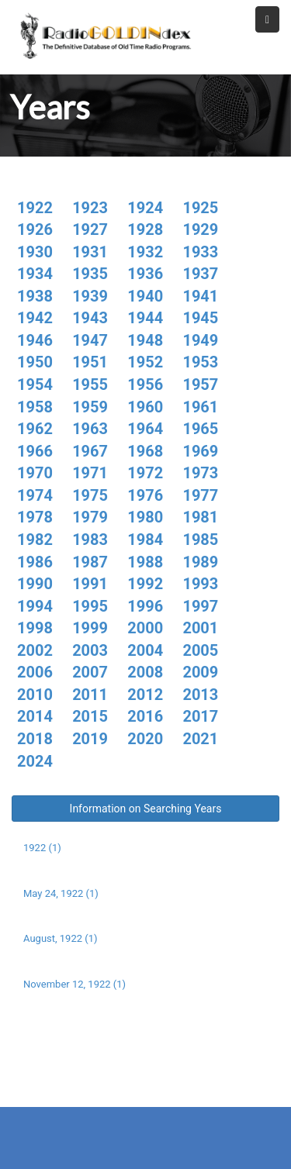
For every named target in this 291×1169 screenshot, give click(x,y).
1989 (200, 562)
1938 (35, 296)
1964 (145, 428)
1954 (35, 384)
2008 (145, 672)
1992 (145, 583)
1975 (90, 495)
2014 (35, 716)
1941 (200, 296)
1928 (145, 229)
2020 (145, 738)
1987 (90, 562)
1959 (90, 407)
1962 (35, 428)
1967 (90, 451)
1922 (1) (42, 847)
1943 (90, 318)
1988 (145, 562)
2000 (145, 628)
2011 (90, 694)
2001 (200, 628)
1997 (200, 606)
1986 (35, 562)
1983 (90, 539)
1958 (35, 407)
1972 (145, 473)
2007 (90, 672)
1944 (145, 318)
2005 (200, 650)
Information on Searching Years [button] (146, 808)
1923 (90, 207)
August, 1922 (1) (60, 938)
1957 (200, 384)
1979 (90, 517)
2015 (90, 716)
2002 (35, 650)
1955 (90, 384)
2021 (200, 738)
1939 (90, 296)
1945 (200, 318)
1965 (200, 428)
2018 (35, 738)
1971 (90, 473)
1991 (90, 583)
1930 (35, 252)
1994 (35, 606)
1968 (145, 451)
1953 (200, 362)
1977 (200, 495)
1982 (35, 539)
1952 (145, 362)
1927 (90, 229)
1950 (35, 362)
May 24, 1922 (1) (61, 893)
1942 (35, 318)
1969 (200, 451)
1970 (35, 473)
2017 (200, 716)
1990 (35, 583)
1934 (35, 273)
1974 (35, 495)
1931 (90, 252)
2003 (90, 650)
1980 (145, 517)
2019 (90, 738)
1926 (35, 229)
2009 (200, 672)
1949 (200, 340)
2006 (35, 672)
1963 (90, 428)
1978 (35, 517)
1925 (200, 207)
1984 (145, 539)
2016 (145, 716)
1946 (35, 340)
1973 (200, 473)
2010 (35, 694)
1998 (35, 628)
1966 (35, 451)
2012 (145, 694)
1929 (200, 229)
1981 (200, 517)
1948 (145, 340)
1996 (145, 606)
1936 (145, 273)
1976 (145, 495)
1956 (145, 384)
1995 (90, 606)
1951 (90, 362)
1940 (145, 296)
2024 (35, 761)
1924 (145, 207)
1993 (200, 583)
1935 (90, 273)
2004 (145, 650)
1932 (145, 252)
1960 (145, 407)
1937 (200, 273)
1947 (90, 340)
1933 (200, 252)
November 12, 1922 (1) (74, 984)
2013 (200, 694)
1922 (35, 207)
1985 (200, 539)
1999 (90, 628)
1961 (200, 407)
